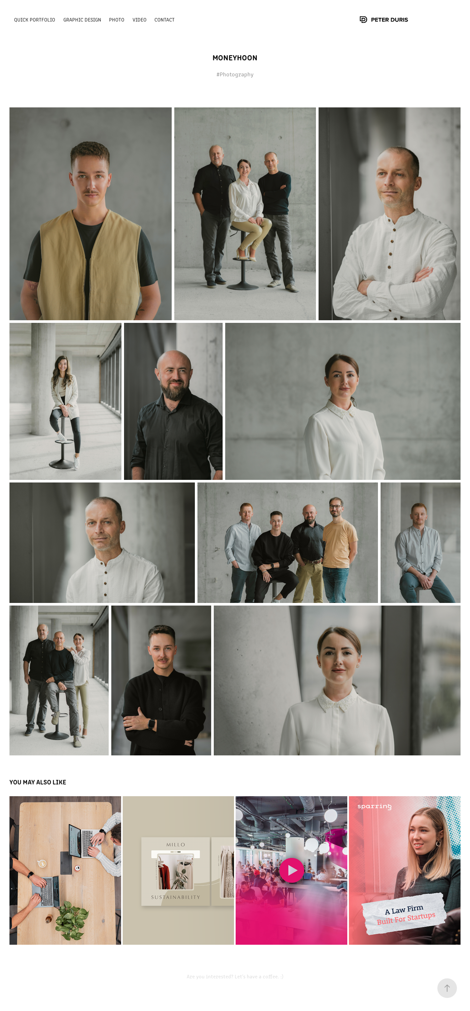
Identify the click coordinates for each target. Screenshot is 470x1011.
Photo (116, 19)
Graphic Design (82, 19)
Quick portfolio (34, 19)
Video (140, 19)
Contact (164, 19)
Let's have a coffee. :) (258, 976)
